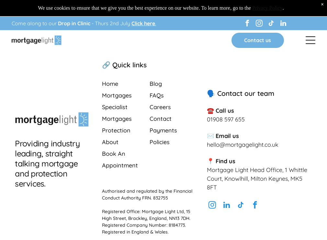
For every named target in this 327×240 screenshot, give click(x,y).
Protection (116, 130)
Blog (156, 83)
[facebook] (247, 24)
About (110, 142)
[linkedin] (283, 24)
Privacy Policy (267, 8)
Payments (163, 130)
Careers (160, 107)
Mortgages (117, 95)
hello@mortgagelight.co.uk (242, 144)
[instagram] (259, 24)
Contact (161, 118)
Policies (160, 142)
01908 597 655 (226, 119)
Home (110, 83)
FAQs (157, 95)
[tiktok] (271, 24)
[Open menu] (310, 40)
